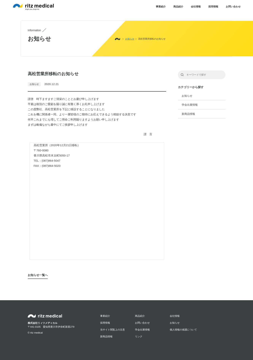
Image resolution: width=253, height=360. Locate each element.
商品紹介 (178, 6)
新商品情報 (188, 113)
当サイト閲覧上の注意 (112, 329)
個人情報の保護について (183, 329)
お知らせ (187, 95)
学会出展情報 (190, 104)
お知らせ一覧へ (38, 275)
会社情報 (196, 6)
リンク (138, 336)
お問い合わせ (233, 6)
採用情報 (213, 6)
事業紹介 (161, 6)
